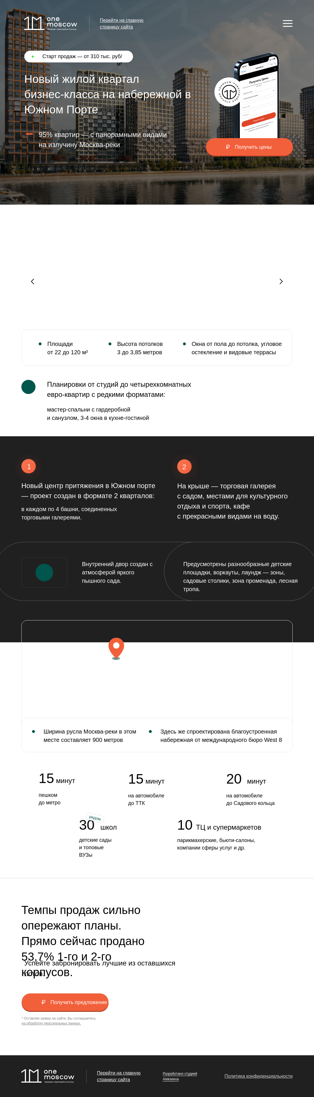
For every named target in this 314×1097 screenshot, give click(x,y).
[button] (249, 147)
